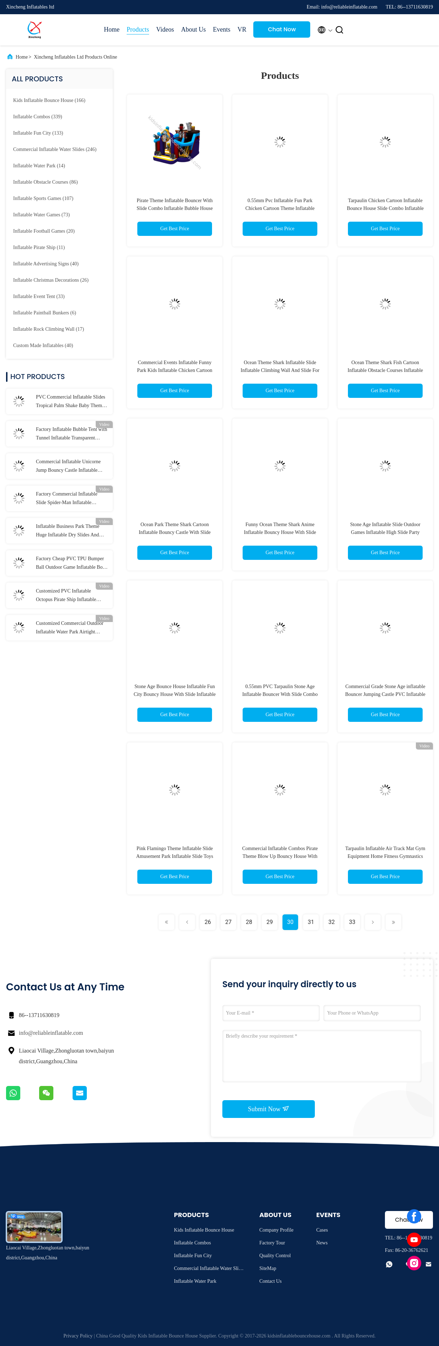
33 (352, 922)
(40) (46, 263)
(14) (39, 165)
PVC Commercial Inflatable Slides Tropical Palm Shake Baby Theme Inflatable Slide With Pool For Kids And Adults (71, 402)
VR (241, 29)
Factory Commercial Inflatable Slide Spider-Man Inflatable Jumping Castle (66, 499)
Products (138, 29)
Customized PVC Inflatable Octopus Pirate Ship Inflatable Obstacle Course (66, 596)
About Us (193, 29)
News (322, 1242)
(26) (51, 280)
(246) (54, 149)
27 (228, 922)
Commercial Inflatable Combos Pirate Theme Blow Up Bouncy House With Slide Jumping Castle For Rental (280, 856)
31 (311, 922)
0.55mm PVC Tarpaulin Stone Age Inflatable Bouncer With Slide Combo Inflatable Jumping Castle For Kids (280, 694)
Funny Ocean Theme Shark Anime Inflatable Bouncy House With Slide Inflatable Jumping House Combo (280, 532)
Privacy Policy (77, 1336)
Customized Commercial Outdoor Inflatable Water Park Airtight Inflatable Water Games (70, 628)
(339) (37, 116)
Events (221, 29)
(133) (38, 133)
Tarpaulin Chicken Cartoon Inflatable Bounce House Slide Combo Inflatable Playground (385, 208)
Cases (322, 1230)
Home (112, 29)
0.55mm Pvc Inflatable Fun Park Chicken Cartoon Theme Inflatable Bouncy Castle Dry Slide (280, 208)
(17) (48, 329)
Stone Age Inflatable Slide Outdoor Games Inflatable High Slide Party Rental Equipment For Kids (385, 532)
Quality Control (275, 1255)
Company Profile (276, 1230)
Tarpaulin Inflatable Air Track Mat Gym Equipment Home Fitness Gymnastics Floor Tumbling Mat (385, 856)
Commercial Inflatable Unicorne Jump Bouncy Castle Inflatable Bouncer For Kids (68, 467)
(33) (39, 296)
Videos (165, 29)
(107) (43, 198)
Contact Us (270, 1281)
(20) (44, 231)
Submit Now (268, 1109)
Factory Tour (272, 1242)
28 (249, 922)
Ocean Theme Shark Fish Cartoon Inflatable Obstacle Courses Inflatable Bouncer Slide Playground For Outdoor (385, 370)
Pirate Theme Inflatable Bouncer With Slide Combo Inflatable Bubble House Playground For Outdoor (175, 208)
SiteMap (267, 1268)
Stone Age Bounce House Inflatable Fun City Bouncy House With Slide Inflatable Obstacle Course (175, 694)
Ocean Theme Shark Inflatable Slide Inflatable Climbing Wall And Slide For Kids (279, 370)
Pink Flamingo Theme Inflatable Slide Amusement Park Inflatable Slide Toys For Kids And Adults (174, 856)
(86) (45, 182)
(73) (41, 214)
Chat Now (282, 29)
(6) (44, 312)
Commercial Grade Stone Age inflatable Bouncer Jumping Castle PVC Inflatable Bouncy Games (385, 694)
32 (331, 922)
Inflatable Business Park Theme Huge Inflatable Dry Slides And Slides (67, 531)
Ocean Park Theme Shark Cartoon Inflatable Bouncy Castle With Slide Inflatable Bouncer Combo (175, 532)
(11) (39, 247)
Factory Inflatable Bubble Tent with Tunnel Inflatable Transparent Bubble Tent (71, 434)
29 (269, 922)
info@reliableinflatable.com (51, 1033)
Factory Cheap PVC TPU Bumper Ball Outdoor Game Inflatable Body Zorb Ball (71, 564)
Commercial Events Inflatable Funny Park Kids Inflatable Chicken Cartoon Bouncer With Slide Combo (174, 370)
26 (208, 922)
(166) (49, 100)
